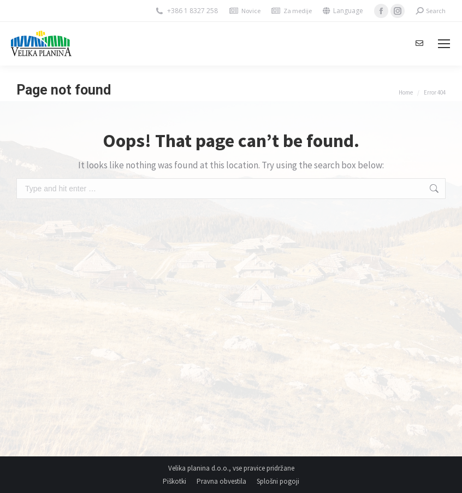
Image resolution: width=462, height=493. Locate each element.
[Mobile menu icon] (444, 44)
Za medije (297, 11)
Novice (250, 11)
